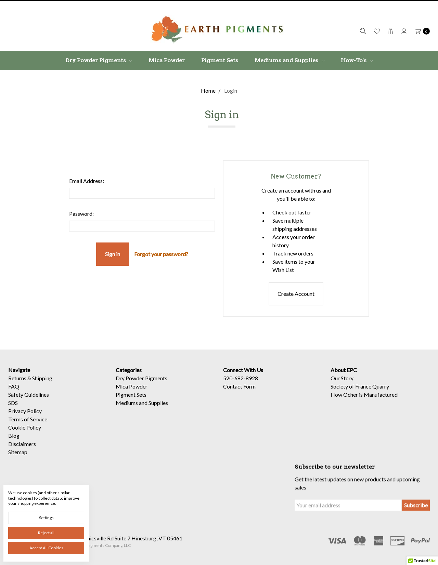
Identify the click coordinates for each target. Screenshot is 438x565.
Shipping (42, 383)
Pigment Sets (219, 60)
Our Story (342, 383)
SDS (13, 407)
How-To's (357, 60)
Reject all (46, 532)
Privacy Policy (25, 415)
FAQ (13, 391)
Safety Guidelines (28, 399)
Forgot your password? (161, 254)
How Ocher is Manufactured (364, 399)
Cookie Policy (24, 432)
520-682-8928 (240, 383)
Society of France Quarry (360, 391)
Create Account (296, 293)
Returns (17, 383)
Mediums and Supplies (289, 60)
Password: (81, 213)
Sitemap (17, 457)
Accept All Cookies (46, 547)
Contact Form (239, 391)
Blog (14, 440)
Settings (46, 517)
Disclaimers (22, 448)
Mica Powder (167, 60)
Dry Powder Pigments (98, 60)
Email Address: (86, 181)
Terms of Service (27, 424)
